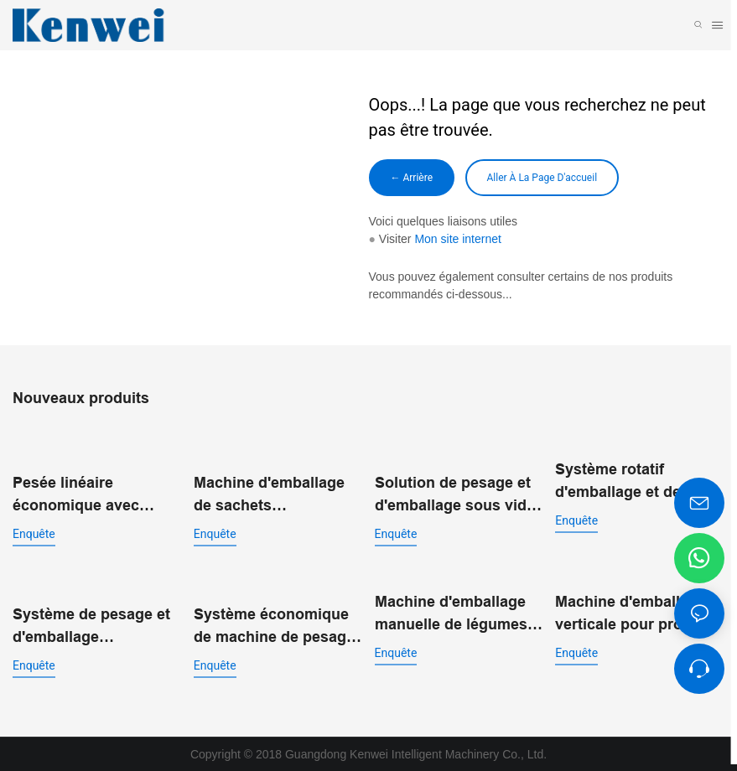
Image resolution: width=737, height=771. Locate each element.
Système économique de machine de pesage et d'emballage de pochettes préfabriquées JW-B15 (274, 626)
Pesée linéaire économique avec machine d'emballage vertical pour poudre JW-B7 (88, 482)
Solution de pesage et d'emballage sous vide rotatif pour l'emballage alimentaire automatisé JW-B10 (458, 494)
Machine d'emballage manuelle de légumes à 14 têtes (457, 613)
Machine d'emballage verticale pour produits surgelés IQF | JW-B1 (637, 613)
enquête (34, 520)
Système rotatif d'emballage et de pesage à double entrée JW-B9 (639, 482)
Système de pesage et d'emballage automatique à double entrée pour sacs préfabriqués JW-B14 (91, 626)
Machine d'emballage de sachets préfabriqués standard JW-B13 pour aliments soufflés (273, 494)
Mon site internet (457, 239)
